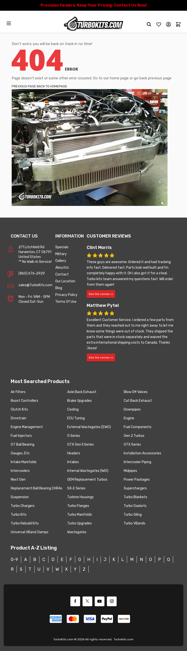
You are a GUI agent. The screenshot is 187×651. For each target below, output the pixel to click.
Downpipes (132, 409)
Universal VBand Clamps (29, 532)
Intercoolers (20, 471)
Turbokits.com (123, 639)
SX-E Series (76, 488)
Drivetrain (18, 418)
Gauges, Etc (20, 453)
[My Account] (168, 24)
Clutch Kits (19, 409)
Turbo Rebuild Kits (25, 523)
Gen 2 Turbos (134, 436)
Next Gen (18, 479)
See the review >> (101, 294)
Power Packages (137, 479)
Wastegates (76, 532)
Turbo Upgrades (79, 523)
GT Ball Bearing (22, 444)
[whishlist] (159, 24)
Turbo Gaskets (135, 506)
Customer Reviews (109, 236)
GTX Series (132, 444)
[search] (149, 24)
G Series (73, 436)
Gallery (60, 261)
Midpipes (130, 471)
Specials (61, 247)
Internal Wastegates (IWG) (87, 471)
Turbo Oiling (133, 515)
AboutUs (62, 268)
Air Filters (18, 392)
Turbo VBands (134, 523)
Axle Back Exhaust (81, 392)
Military (61, 254)
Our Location (65, 281)
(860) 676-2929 (32, 273)
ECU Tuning (76, 418)
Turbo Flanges (78, 506)
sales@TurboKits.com (35, 285)
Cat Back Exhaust (138, 401)
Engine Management (27, 427)
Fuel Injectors (21, 436)
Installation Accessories (142, 453)
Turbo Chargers (23, 506)
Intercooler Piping (137, 462)
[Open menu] (9, 23)
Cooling (73, 409)
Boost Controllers (24, 401)
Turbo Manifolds (79, 515)
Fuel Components (137, 427)
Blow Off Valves (136, 392)
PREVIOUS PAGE (24, 86)
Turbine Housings (80, 497)
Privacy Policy (66, 295)
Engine (129, 418)
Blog (58, 288)
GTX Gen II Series (80, 444)
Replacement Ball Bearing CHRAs (36, 488)
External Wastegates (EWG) (89, 427)
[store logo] (93, 24)
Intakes (73, 462)
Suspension (20, 497)
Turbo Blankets (135, 497)
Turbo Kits (19, 515)
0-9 (14, 559)
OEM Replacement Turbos (87, 479)
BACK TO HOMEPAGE (52, 86)
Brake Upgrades (79, 401)
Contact (62, 274)
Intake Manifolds (24, 462)
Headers (73, 453)
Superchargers (135, 488)
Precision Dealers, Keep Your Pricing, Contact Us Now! (93, 5)
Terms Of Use (65, 302)
